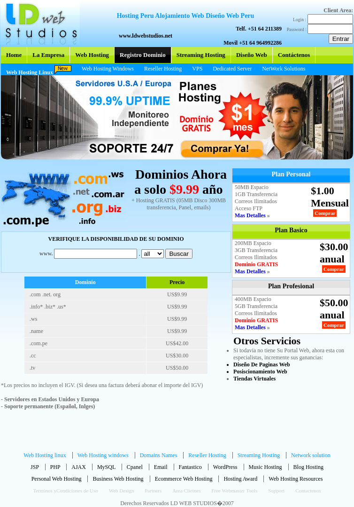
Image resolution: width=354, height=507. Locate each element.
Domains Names (159, 455)
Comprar (325, 213)
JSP (35, 467)
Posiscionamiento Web (260, 371)
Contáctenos (294, 54)
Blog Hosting (308, 467)
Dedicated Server (232, 68)
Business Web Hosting (118, 478)
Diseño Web (251, 54)
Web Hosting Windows (108, 68)
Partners (153, 490)
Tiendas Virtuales (254, 378)
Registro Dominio (143, 54)
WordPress (225, 467)
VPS (197, 68)
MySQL (106, 467)
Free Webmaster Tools (234, 490)
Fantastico (190, 467)
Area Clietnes (187, 490)
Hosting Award (241, 478)
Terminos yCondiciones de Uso (65, 490)
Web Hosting (92, 54)
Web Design (122, 490)
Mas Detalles (251, 215)
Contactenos (308, 490)
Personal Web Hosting (57, 478)
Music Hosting (265, 467)
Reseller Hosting (163, 68)
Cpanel (135, 467)
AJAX (78, 467)
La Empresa (48, 54)
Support (276, 490)
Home (14, 54)
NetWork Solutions (283, 68)
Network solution (311, 455)
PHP (55, 467)
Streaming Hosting (201, 54)
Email (161, 467)
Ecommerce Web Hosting (184, 478)
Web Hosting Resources (296, 478)
